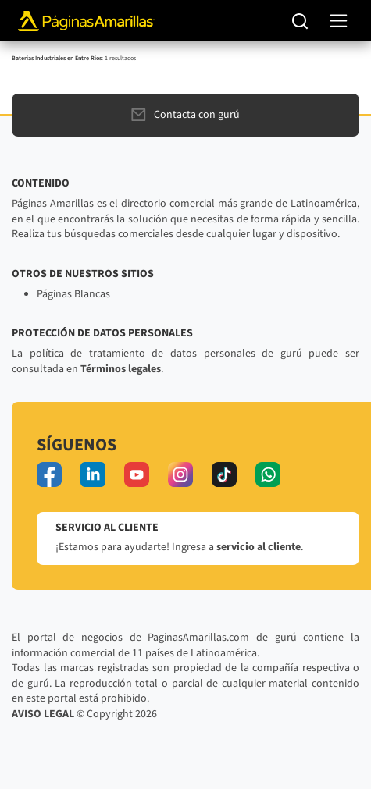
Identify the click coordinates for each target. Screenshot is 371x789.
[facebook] (49, 474)
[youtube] (136, 474)
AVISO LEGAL (43, 714)
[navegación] (338, 20)
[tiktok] (224, 474)
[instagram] (180, 474)
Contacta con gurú (185, 115)
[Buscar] (300, 21)
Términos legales (120, 369)
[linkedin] (92, 474)
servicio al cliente (258, 547)
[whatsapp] (267, 474)
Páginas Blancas (73, 294)
